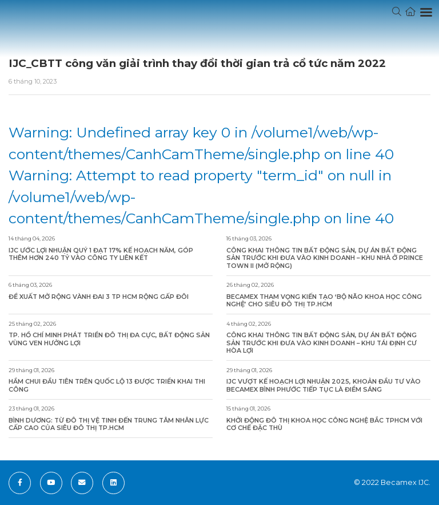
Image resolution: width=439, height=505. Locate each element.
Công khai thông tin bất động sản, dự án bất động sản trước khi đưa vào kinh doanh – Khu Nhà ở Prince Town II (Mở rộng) (324, 258)
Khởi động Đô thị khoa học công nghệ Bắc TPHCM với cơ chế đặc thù (324, 424)
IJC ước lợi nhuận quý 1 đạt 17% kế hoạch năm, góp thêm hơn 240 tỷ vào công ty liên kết (101, 254)
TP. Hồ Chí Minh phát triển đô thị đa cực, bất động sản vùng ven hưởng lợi (109, 339)
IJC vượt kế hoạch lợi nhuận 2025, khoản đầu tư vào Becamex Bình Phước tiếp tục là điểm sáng (323, 385)
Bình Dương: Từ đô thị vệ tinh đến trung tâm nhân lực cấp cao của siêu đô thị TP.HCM (109, 424)
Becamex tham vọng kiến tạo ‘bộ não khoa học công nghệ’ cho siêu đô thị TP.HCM (324, 301)
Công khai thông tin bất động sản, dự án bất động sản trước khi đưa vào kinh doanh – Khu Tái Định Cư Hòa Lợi (321, 343)
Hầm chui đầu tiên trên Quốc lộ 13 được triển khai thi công (107, 385)
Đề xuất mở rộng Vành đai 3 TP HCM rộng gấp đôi (99, 297)
